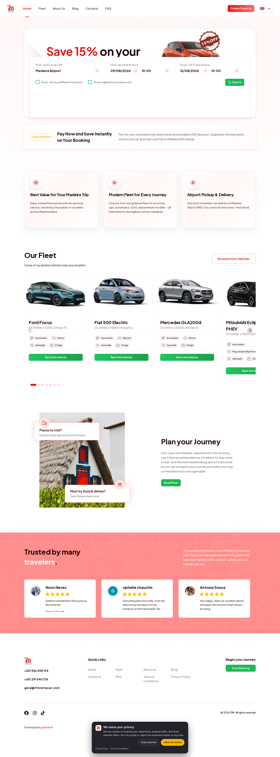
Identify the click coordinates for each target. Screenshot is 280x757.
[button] (265, 8)
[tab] (33, 385)
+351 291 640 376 (36, 679)
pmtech (47, 727)
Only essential (148, 742)
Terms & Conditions (120, 748)
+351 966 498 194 (36, 671)
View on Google (55, 611)
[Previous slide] (30, 330)
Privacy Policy (102, 748)
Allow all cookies (173, 742)
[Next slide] (250, 330)
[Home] (10, 8)
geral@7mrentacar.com (42, 688)
